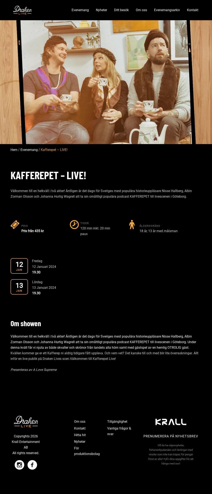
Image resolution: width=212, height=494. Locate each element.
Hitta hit (80, 435)
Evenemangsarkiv (167, 10)
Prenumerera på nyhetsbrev (170, 436)
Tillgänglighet (117, 422)
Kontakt (192, 10)
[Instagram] (19, 463)
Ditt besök (121, 10)
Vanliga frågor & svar (119, 431)
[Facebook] (31, 463)
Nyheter (101, 10)
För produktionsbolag (87, 451)
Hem (14, 150)
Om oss (141, 10)
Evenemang (80, 10)
